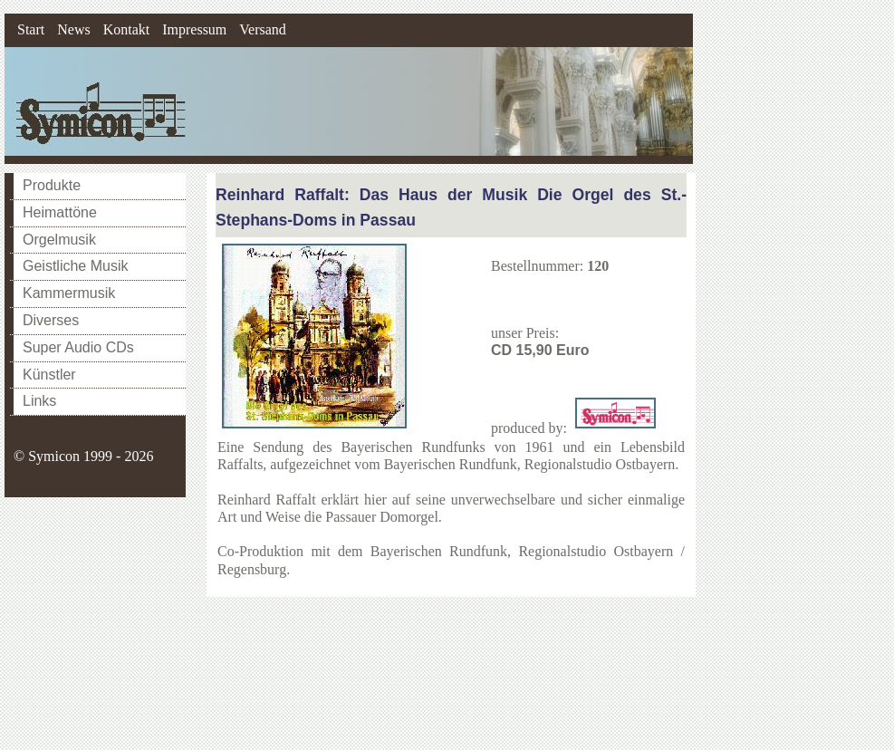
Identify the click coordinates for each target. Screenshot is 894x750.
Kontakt (126, 29)
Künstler (49, 374)
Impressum (194, 29)
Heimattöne (60, 212)
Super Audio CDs (78, 347)
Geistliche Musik (75, 266)
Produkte (52, 185)
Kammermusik (69, 293)
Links (39, 401)
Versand (262, 29)
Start (30, 29)
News (73, 29)
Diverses (51, 320)
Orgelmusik (59, 239)
